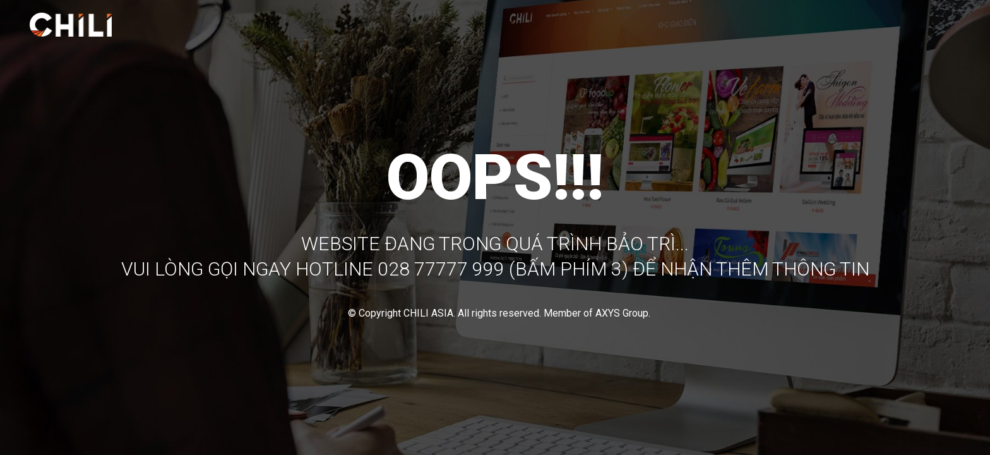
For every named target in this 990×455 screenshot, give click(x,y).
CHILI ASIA (428, 313)
